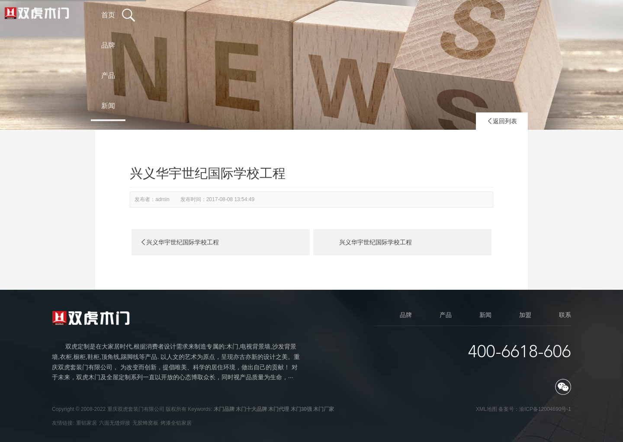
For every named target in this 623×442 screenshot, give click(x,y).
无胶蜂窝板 (145, 423)
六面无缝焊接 (114, 423)
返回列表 (502, 121)
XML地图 (486, 409)
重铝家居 (86, 423)
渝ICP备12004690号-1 (545, 409)
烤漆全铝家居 (176, 423)
